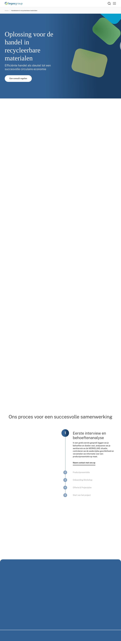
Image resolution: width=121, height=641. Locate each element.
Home (7, 10)
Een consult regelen (18, 78)
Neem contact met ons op (84, 463)
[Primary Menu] (114, 3)
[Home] (56, 3)
